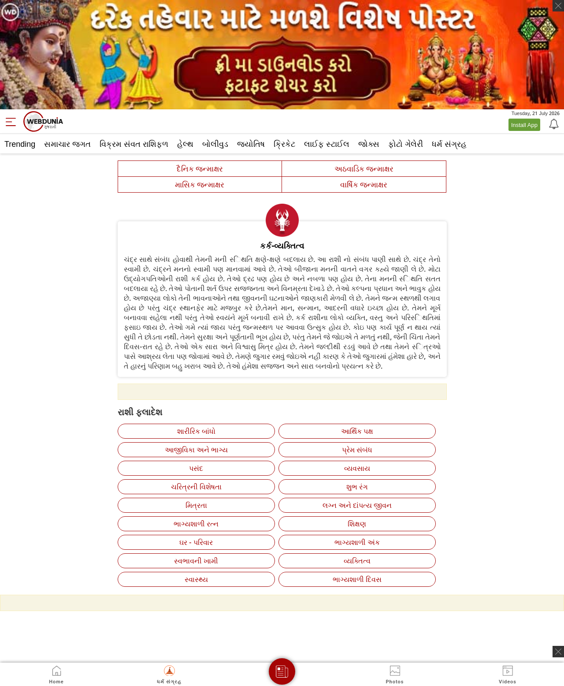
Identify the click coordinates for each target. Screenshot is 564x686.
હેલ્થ (185, 143)
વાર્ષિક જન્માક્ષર (363, 184)
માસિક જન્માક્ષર (199, 184)
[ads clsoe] (558, 651)
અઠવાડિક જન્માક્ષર (363, 169)
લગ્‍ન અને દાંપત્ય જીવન (357, 505)
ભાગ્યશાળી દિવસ (357, 579)
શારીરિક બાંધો (196, 431)
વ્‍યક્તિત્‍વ (357, 561)
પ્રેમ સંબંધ (357, 450)
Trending (19, 143)
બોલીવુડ (215, 143)
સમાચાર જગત (67, 143)
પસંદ (196, 468)
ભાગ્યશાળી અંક (357, 542)
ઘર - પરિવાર (196, 542)
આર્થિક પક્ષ (357, 431)
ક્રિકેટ (284, 143)
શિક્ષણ (357, 524)
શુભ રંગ (357, 487)
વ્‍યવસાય (357, 468)
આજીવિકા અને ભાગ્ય (196, 450)
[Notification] (553, 123)
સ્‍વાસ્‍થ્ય (196, 579)
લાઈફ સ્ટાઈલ (326, 143)
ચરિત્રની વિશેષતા (196, 487)
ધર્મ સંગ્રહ (449, 143)
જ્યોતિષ (251, 143)
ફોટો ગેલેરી (405, 143)
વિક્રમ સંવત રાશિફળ (134, 143)
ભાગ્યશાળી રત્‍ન (196, 524)
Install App (524, 125)
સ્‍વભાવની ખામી (196, 561)
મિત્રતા (196, 505)
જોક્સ (368, 143)
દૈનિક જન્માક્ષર (200, 169)
